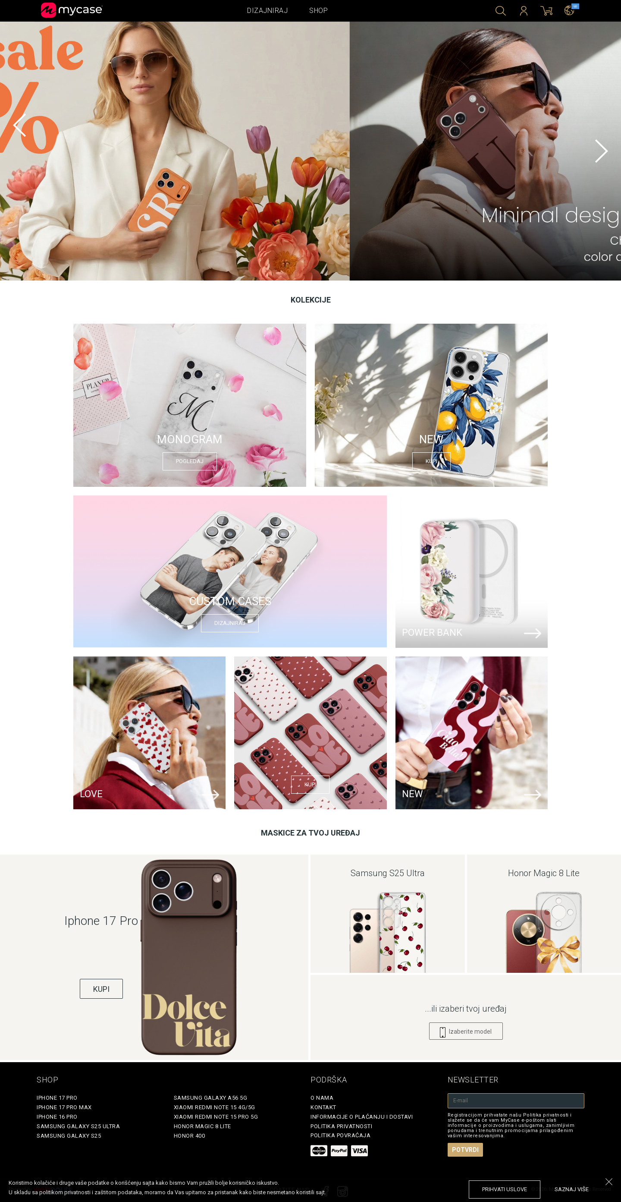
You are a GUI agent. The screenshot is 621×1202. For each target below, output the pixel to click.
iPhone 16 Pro (57, 1117)
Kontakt (323, 1107)
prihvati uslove (504, 1189)
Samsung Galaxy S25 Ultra (78, 1126)
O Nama (321, 1098)
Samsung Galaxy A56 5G (211, 1098)
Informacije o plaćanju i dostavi (361, 1117)
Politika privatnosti (341, 1126)
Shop (318, 10)
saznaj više (572, 1189)
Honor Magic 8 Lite (202, 1126)
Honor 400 (189, 1136)
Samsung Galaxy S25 (69, 1136)
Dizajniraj (267, 10)
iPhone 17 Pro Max (64, 1107)
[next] (601, 151)
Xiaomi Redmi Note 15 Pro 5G (216, 1117)
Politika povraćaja (340, 1135)
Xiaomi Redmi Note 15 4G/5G (214, 1107)
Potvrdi (465, 1149)
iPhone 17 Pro (57, 1098)
